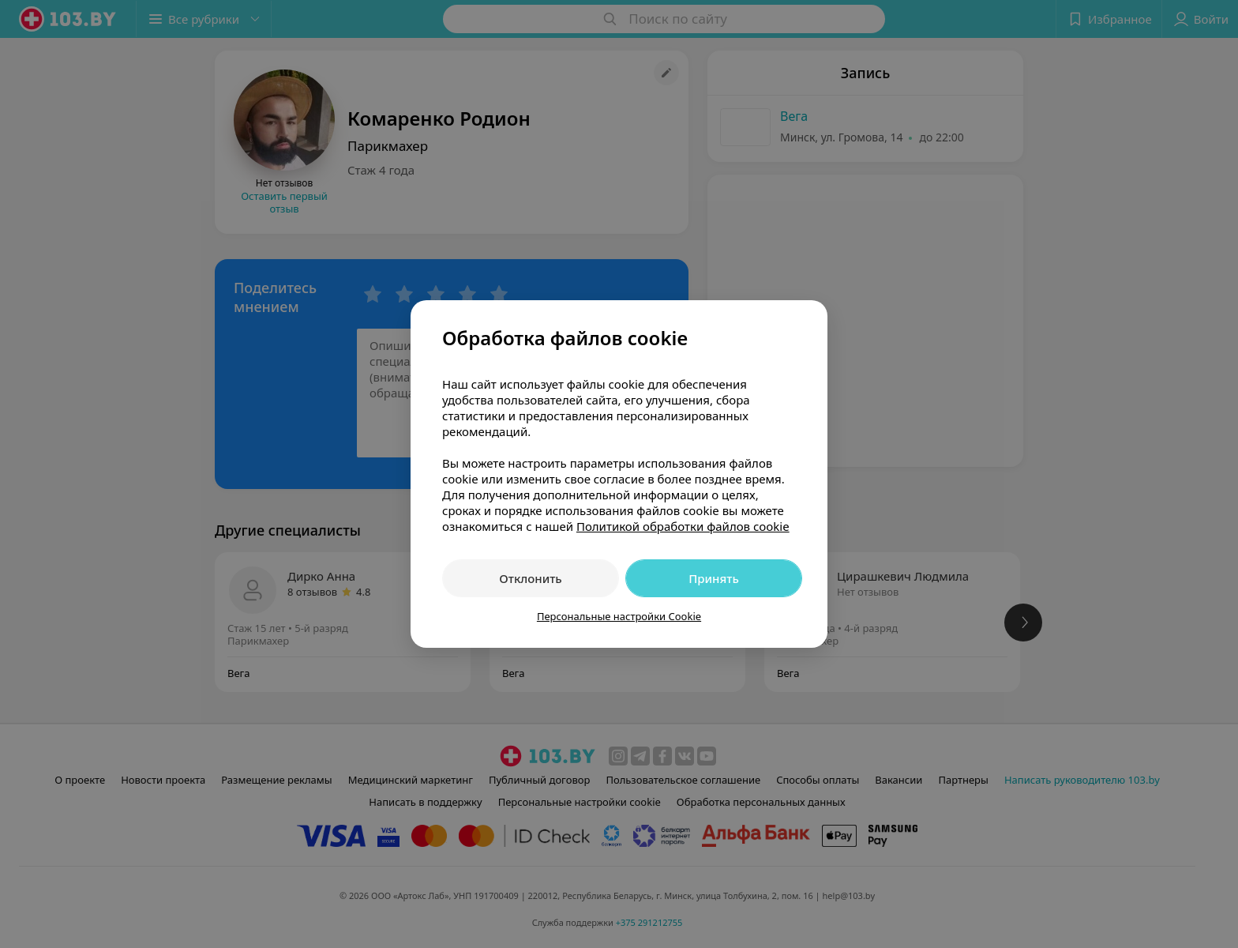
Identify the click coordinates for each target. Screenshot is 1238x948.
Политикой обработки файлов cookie (683, 526)
